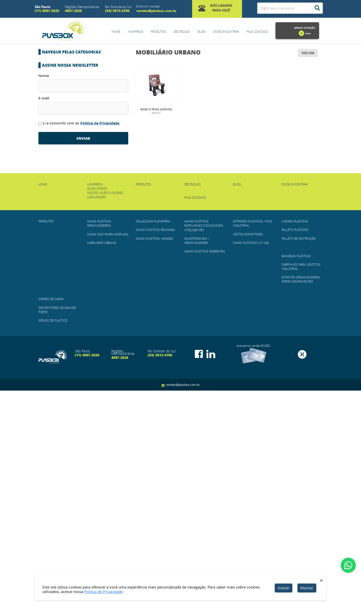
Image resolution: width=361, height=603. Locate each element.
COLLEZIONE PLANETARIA (63, 93)
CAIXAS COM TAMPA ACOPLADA (68, 73)
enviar (83, 350)
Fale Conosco (257, 31)
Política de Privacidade (99, 335)
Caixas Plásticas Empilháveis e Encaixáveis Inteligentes (203, 438)
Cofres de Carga (58, 246)
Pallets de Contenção (63, 206)
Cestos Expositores (61, 167)
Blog (202, 31)
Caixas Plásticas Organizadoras (71, 63)
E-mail (43, 310)
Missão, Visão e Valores (105, 405)
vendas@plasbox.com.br (156, 10)
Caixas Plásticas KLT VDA (65, 176)
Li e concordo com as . (79, 335)
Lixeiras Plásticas (59, 186)
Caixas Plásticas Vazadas (65, 112)
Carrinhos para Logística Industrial (75, 226)
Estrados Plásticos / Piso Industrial (75, 157)
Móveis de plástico (60, 265)
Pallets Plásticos (59, 196)
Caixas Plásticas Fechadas (66, 103)
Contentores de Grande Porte (70, 256)
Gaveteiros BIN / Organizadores (71, 137)
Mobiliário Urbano (168, 52)
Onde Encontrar (226, 31)
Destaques (182, 31)
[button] (217, 9)
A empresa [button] (135, 31)
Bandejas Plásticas (60, 216)
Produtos (158, 31)
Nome (43, 287)
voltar (308, 52)
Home (116, 31)
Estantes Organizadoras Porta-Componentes (83, 236)
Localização (96, 409)
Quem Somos (97, 401)
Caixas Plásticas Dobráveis (67, 147)
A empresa (95, 396)
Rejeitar (306, 588)
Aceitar (283, 588)
